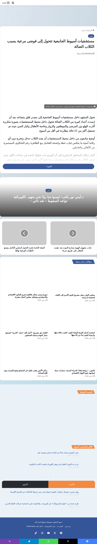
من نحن (68, 526)
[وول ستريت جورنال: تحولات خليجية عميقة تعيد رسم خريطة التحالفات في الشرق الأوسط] (88, 495)
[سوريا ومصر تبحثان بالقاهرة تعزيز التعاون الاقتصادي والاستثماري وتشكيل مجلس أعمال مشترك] (24, 279)
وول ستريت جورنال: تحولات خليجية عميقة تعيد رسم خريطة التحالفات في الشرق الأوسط (44, 492)
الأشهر (25, 484)
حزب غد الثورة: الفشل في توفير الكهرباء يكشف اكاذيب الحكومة (54, 464)
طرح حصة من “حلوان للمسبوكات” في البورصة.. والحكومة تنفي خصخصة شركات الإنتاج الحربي (42, 504)
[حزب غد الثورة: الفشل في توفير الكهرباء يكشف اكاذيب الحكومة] (88, 468)
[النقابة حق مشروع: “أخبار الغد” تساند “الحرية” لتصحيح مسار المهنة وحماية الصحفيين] (24, 317)
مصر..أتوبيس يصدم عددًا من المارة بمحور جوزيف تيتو (58, 453)
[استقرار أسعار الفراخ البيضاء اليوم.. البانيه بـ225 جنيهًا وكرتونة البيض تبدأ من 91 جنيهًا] (72, 317)
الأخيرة (72, 484)
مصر (83, 30)
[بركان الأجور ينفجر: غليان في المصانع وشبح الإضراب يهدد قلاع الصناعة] (24, 355)
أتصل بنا (60, 526)
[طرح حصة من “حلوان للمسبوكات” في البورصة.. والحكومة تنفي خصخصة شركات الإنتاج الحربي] (88, 507)
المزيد (48, 166)
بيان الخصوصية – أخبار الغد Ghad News (41, 526)
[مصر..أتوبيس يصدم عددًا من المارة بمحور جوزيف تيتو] (88, 456)
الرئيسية (90, 30)
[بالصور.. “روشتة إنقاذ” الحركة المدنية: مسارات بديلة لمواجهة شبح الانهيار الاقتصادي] (72, 355)
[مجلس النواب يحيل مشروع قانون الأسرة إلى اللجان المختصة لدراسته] (72, 280)
